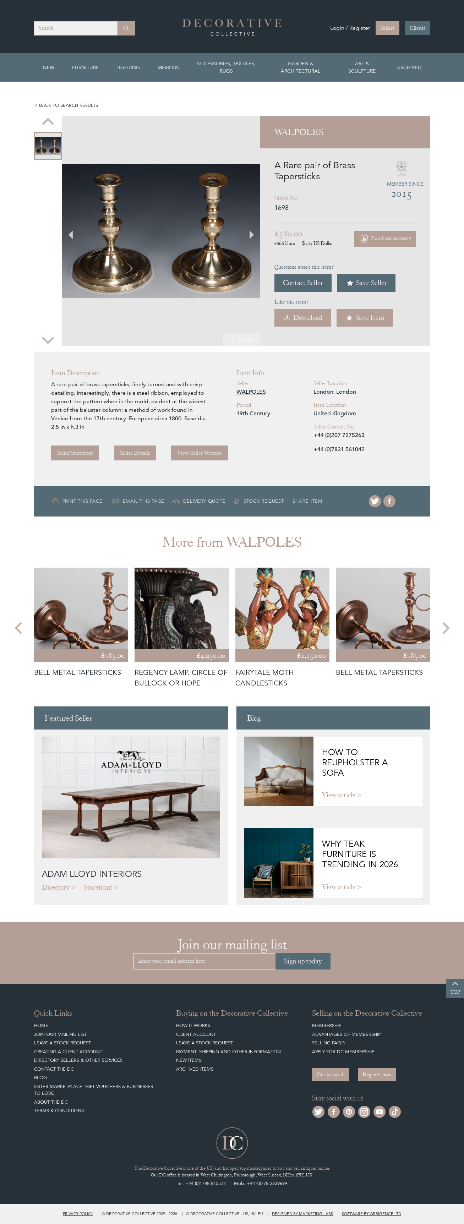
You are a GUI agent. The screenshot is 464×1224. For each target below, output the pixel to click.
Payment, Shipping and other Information (228, 1052)
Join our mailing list (60, 1034)
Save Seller (366, 282)
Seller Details (135, 453)
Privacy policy (78, 1213)
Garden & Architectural (300, 67)
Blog (40, 1078)
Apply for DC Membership (343, 1052)
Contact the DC (54, 1069)
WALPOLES (251, 391)
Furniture (85, 67)
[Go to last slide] (75, 231)
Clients (418, 28)
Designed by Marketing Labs (302, 1213)
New (48, 67)
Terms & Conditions (59, 1111)
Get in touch (331, 1074)
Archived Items (194, 1069)
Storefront (98, 887)
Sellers (387, 28)
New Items (188, 1060)
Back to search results (68, 105)
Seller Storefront (75, 453)
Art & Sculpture (362, 67)
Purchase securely (385, 239)
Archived (409, 67)
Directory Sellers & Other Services (78, 1060)
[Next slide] (48, 339)
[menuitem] (48, 146)
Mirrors (168, 67)
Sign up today (303, 961)
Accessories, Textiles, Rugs (226, 67)
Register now (377, 1074)
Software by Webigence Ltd (371, 1213)
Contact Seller (303, 282)
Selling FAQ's (328, 1043)
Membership (326, 1025)
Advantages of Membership (346, 1034)
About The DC (51, 1102)
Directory (56, 887)
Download (302, 317)
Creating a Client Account (68, 1052)
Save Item (364, 317)
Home (41, 1025)
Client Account (196, 1034)
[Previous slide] (48, 122)
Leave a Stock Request (62, 1043)
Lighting (128, 67)
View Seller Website (199, 453)
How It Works (193, 1025)
